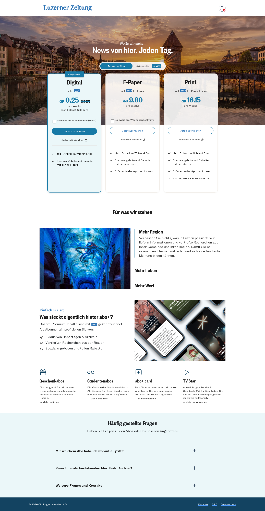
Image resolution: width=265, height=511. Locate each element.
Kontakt (203, 504)
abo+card (72, 164)
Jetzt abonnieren (196, 402)
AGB (214, 504)
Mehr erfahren (51, 402)
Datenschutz (228, 504)
